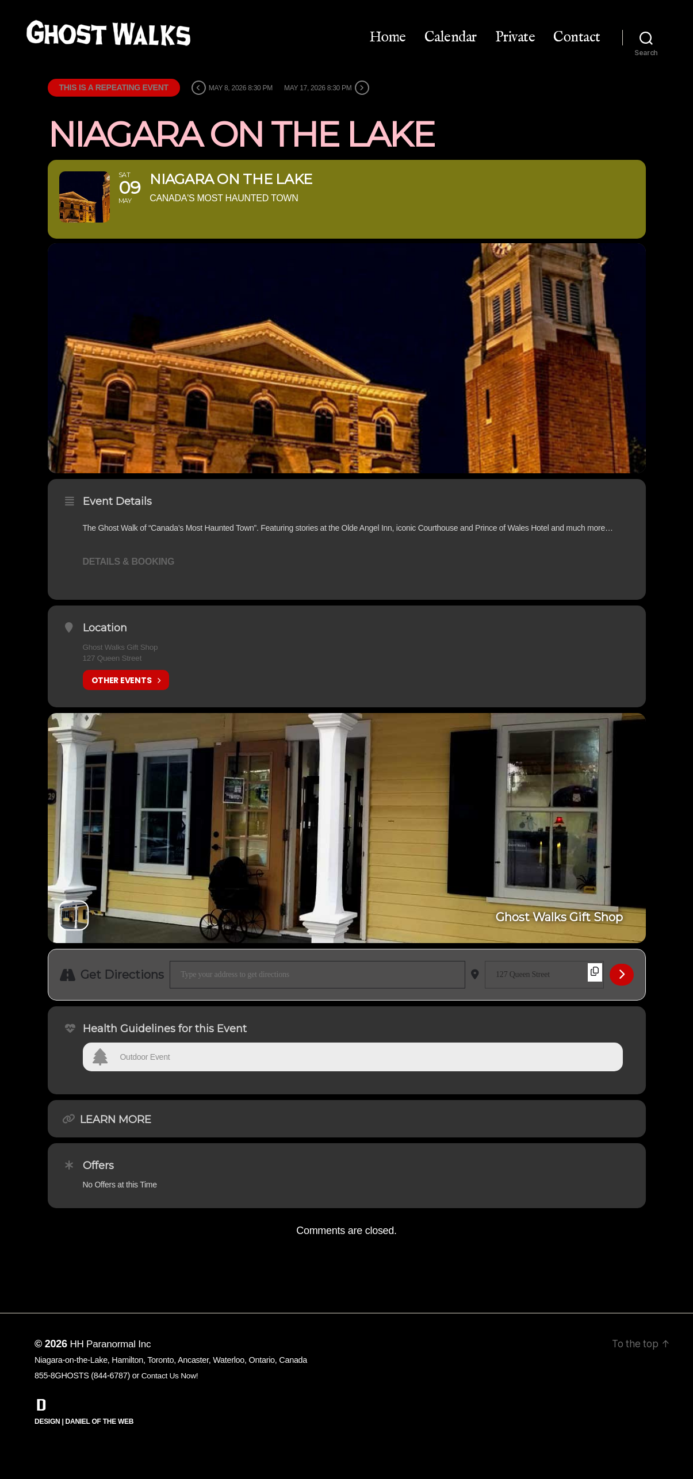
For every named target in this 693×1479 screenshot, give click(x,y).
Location (105, 654)
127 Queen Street (113, 683)
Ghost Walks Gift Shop (121, 672)
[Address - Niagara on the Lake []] (317, 1000)
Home (387, 37)
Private (515, 37)
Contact (576, 37)
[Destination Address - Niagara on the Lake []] (544, 1000)
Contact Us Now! (171, 1401)
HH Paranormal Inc (112, 1369)
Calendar (450, 37)
